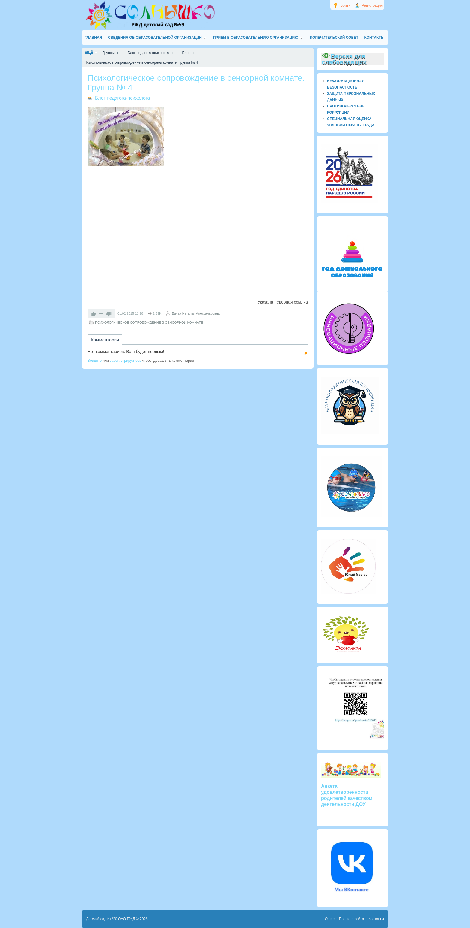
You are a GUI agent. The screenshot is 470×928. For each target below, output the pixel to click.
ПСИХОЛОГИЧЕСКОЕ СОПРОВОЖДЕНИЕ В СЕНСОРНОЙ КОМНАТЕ (149, 322)
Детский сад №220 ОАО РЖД (110, 919)
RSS (305, 353)
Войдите (95, 360)
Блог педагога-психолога (122, 98)
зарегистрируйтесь (125, 360)
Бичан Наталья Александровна (196, 313)
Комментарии (105, 339)
